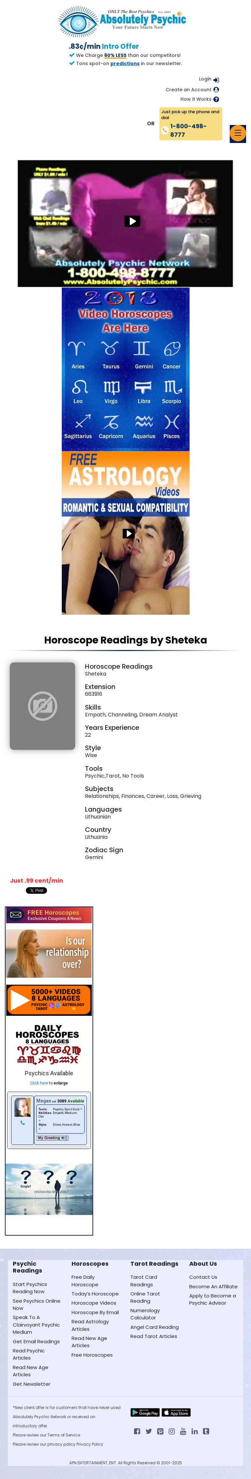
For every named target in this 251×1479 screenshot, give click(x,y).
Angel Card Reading (154, 1327)
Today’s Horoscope (95, 1293)
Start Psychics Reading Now (30, 1288)
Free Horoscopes (92, 1354)
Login (205, 79)
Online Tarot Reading (145, 1297)
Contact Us (203, 1277)
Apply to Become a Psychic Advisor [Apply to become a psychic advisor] (212, 1299)
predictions (125, 63)
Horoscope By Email (95, 1312)
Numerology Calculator (145, 1314)
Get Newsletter (31, 1384)
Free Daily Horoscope (85, 1281)
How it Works (195, 99)
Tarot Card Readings (143, 1281)
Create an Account (188, 90)
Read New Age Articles (30, 1371)
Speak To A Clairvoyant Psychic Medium (36, 1324)
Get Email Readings (36, 1341)
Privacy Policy (89, 1444)
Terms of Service (63, 1435)
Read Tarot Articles (153, 1336)
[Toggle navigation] (238, 133)
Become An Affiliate (213, 1286)
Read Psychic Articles (29, 1354)
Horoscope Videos (94, 1302)
